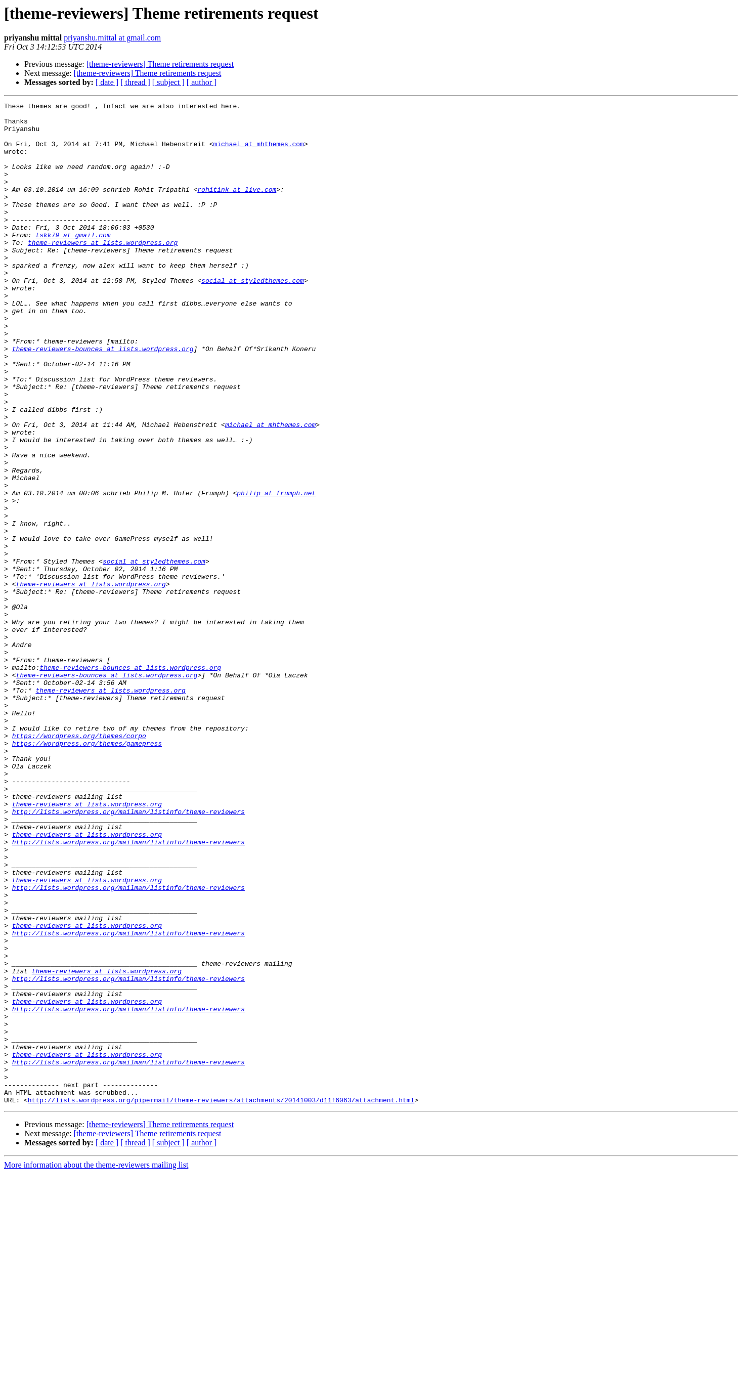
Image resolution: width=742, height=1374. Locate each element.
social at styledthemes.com (252, 316)
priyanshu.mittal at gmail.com (112, 37)
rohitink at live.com (236, 207)
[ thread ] (135, 82)
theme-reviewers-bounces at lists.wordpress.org (103, 398)
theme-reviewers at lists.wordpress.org (103, 271)
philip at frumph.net (276, 571)
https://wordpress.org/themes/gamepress (87, 872)
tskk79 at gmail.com (72, 262)
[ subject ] (168, 82)
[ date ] (107, 82)
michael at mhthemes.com (258, 152)
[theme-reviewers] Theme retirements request (160, 64)
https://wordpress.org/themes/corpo (79, 863)
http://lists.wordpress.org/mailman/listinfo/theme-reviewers (128, 954)
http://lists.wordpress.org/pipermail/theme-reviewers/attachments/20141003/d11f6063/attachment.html (221, 1300)
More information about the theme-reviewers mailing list (96, 1365)
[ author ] (202, 82)
